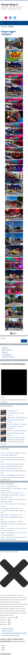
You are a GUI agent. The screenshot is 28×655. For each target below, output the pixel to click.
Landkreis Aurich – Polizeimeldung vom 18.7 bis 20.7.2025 (15, 413)
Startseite (4, 26)
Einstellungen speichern (6, 641)
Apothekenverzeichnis (8, 356)
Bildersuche (5, 350)
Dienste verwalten (7, 630)
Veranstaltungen (7, 354)
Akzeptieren (3, 639)
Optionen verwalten (7, 628)
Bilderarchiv (5, 348)
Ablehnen (9, 639)
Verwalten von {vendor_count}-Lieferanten (14, 633)
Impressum (21, 544)
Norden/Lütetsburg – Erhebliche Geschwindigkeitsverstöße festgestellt (17, 426)
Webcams (5, 352)
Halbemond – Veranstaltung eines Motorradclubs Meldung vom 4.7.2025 (17, 420)
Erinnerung (4, 548)
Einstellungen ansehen (18, 639)
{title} (3, 645)
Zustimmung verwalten (6, 653)
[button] (14, 573)
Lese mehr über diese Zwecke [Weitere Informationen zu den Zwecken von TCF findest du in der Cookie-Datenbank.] (11, 635)
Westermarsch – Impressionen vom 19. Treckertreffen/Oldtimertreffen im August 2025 (13, 495)
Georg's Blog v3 (9, 4)
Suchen (3, 338)
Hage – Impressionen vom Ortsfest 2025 (12, 504)
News (24, 546)
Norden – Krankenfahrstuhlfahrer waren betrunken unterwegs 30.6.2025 (17, 433)
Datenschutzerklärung (7, 546)
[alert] (14, 384)
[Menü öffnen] (1, 23)
